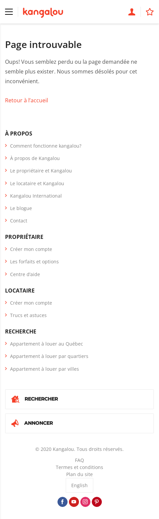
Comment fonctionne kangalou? (45, 146)
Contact (18, 220)
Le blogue (21, 208)
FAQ (79, 460)
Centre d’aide (25, 274)
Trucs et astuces (28, 315)
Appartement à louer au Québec (46, 344)
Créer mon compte (31, 249)
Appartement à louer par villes (44, 369)
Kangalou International (36, 196)
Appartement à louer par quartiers (49, 356)
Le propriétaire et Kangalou (41, 170)
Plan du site (79, 474)
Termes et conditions (79, 467)
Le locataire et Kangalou (37, 183)
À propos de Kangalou (35, 158)
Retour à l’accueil (26, 100)
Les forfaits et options (34, 261)
